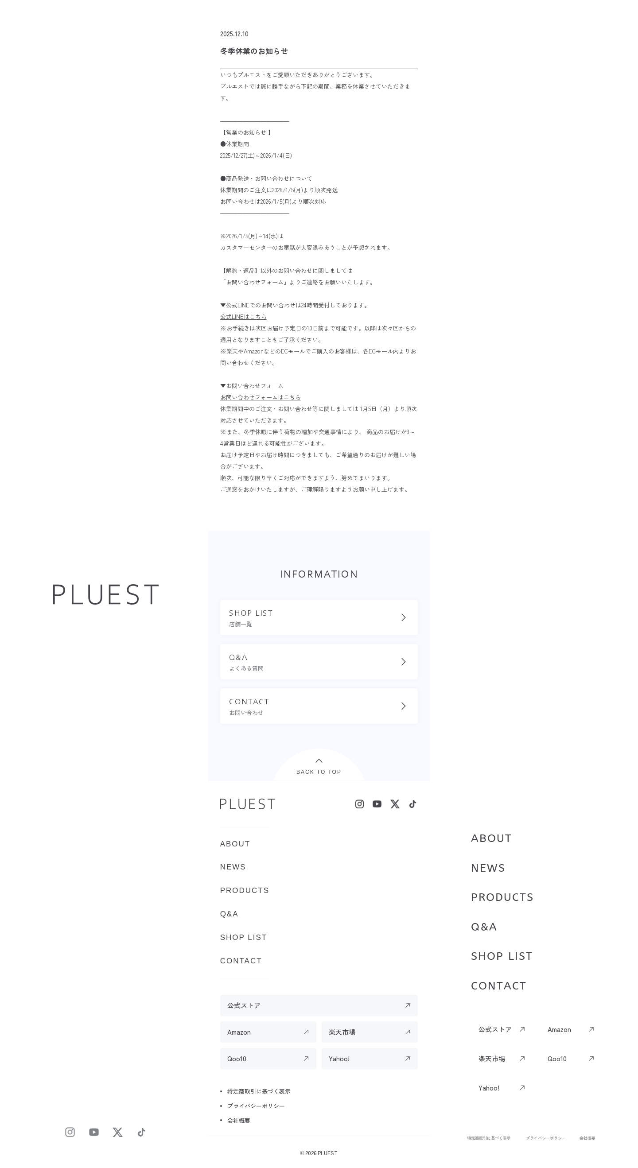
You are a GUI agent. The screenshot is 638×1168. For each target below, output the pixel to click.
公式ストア (495, 1029)
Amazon (559, 1029)
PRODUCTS (502, 897)
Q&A (484, 927)
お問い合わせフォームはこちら (260, 397)
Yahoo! (488, 1087)
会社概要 (587, 1138)
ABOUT (491, 838)
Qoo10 (557, 1058)
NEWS (488, 868)
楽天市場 (491, 1058)
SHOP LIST (502, 956)
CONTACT (499, 986)
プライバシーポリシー (546, 1138)
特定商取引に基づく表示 (489, 1138)
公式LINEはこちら (243, 316)
